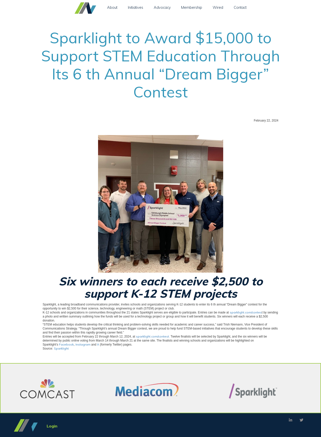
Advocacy (162, 7)
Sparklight (61, 348)
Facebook (66, 344)
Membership (191, 7)
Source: (56, 348)
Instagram (83, 344)
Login (52, 426)
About (112, 7)
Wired (218, 7)
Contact (240, 7)
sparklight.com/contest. (153, 336)
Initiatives (135, 7)
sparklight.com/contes (246, 312)
